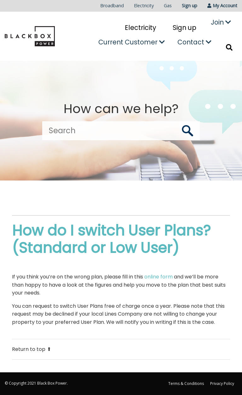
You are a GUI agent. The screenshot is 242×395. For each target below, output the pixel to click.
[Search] (121, 130)
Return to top (31, 349)
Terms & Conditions (186, 383)
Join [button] (221, 22)
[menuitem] (112, 6)
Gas (168, 6)
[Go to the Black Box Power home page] (30, 36)
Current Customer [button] (131, 42)
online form (158, 276)
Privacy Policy (222, 383)
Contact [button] (194, 42)
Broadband (112, 6)
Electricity (144, 6)
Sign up (189, 6)
